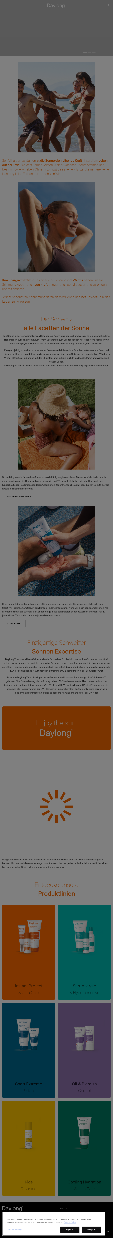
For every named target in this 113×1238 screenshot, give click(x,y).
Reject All (70, 1229)
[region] (53, 1224)
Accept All (91, 1229)
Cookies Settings (14, 1229)
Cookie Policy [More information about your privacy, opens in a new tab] (70, 1222)
